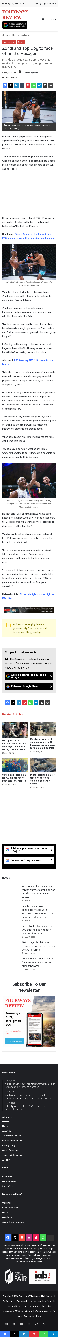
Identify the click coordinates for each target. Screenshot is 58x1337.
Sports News (8, 1186)
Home (6, 35)
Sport (20, 42)
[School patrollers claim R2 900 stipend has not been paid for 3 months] (15, 765)
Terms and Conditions (12, 1155)
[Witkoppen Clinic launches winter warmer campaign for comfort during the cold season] (15, 730)
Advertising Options (11, 1135)
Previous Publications (12, 1140)
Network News (9, 1181)
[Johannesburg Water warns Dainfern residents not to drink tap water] (10, 963)
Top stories (29, 1316)
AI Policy (6, 1160)
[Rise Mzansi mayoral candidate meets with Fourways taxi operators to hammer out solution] (43, 729)
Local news (25, 35)
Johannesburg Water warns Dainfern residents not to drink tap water (38, 962)
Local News (7, 1176)
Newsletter (7, 1217)
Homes (5, 1212)
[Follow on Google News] (29, 686)
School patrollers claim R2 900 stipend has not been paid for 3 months (14, 778)
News (14, 35)
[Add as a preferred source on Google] (14, 25)
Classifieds (7, 1202)
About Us (6, 1131)
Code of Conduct (10, 1150)
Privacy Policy (8, 1145)
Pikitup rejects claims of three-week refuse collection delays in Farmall (38, 946)
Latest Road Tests (10, 1207)
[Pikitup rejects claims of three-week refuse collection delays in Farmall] (43, 765)
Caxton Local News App (13, 1222)
